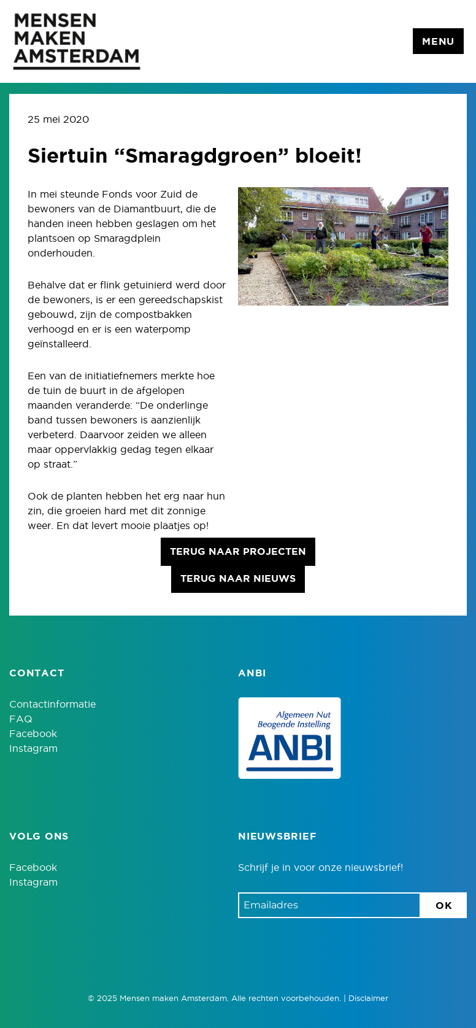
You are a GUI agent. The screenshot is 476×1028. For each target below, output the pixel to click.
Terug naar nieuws (238, 579)
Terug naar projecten (238, 552)
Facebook (33, 734)
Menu (438, 42)
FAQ (21, 719)
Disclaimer (368, 999)
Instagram (33, 749)
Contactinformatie (52, 704)
